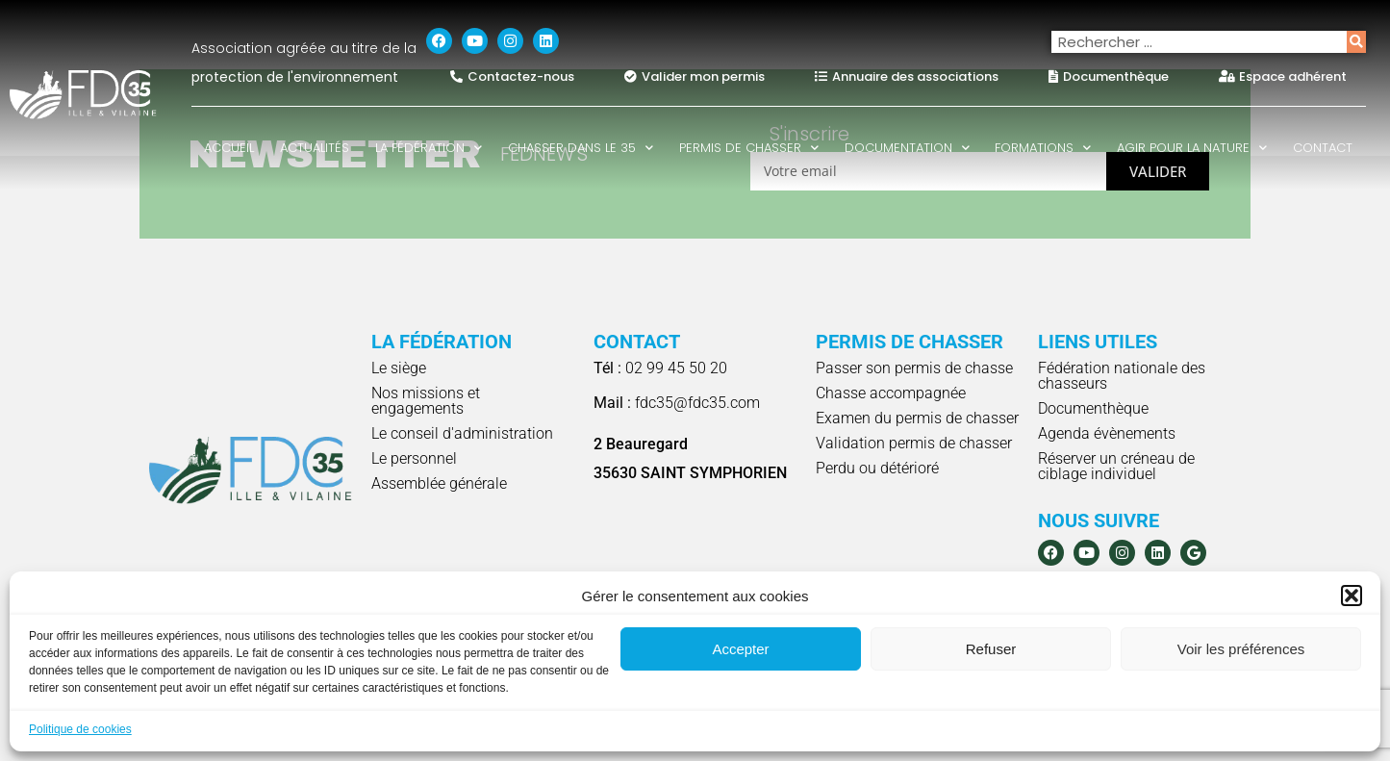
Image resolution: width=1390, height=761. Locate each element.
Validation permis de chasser (914, 443)
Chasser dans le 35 (580, 148)
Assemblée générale (439, 483)
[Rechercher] (1356, 42)
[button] (1351, 595)
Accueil (229, 148)
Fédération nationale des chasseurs (1121, 376)
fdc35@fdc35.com (677, 402)
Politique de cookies (80, 729)
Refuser (991, 649)
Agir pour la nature (1192, 148)
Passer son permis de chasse (914, 368)
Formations (1043, 148)
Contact (1322, 148)
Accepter (740, 649)
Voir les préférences (1241, 649)
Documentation (907, 148)
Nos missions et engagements (425, 401)
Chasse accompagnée (891, 393)
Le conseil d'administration (462, 433)
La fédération (428, 148)
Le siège (398, 368)
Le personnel (414, 458)
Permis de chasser (749, 148)
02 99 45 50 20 (660, 368)
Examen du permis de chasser (917, 418)
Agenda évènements (1106, 433)
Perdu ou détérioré (877, 468)
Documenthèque (1093, 408)
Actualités (314, 148)
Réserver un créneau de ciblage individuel (1116, 466)
